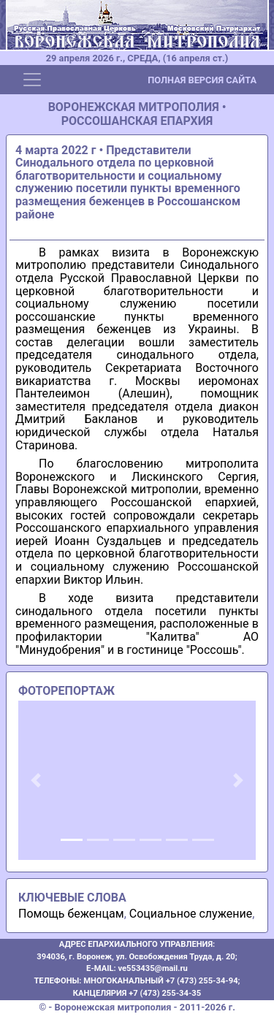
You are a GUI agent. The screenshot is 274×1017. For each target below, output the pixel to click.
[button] (36, 780)
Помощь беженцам (71, 914)
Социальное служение (190, 914)
